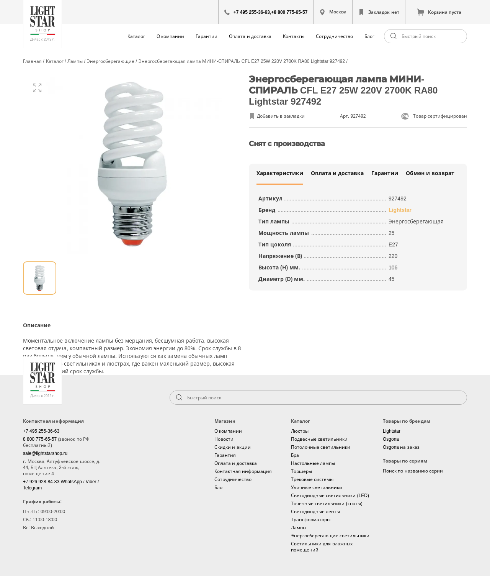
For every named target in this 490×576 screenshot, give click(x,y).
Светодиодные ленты (315, 511)
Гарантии (206, 36)
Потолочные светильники (320, 447)
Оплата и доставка (250, 36)
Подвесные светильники (319, 439)
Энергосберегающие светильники (330, 535)
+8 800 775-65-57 (289, 12)
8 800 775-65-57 (40, 439)
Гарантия (225, 455)
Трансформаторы (310, 519)
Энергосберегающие (111, 61)
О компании (170, 36)
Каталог (136, 36)
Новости (224, 439)
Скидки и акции (232, 447)
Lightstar (400, 210)
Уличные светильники (316, 487)
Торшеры (301, 471)
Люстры (300, 431)
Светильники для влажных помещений (322, 547)
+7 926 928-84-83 (41, 481)
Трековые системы (312, 479)
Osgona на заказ (401, 447)
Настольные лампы (313, 463)
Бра (295, 455)
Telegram (32, 488)
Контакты (293, 36)
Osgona (391, 439)
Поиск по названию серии (413, 471)
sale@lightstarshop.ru (45, 453)
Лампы (75, 61)
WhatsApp (71, 481)
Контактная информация (243, 471)
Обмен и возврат (430, 173)
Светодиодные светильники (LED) (330, 495)
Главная (33, 61)
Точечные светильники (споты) (327, 503)
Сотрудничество (334, 36)
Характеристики (279, 173)
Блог (369, 36)
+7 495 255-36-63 (252, 12)
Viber (92, 481)
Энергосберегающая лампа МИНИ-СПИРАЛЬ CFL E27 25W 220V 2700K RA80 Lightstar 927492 (242, 61)
